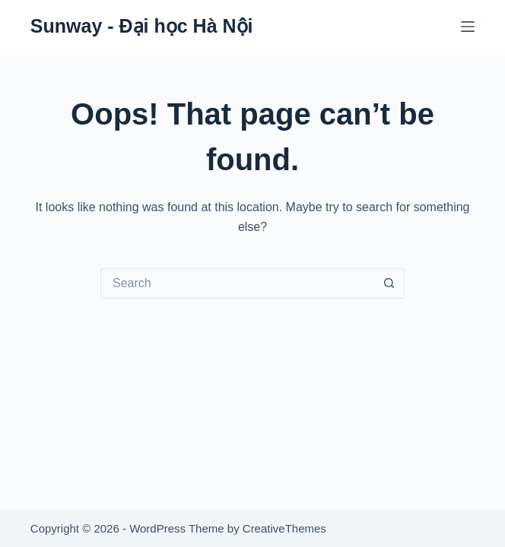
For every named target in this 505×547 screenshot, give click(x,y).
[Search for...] (237, 283)
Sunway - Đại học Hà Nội (141, 25)
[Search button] (389, 283)
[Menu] (468, 26)
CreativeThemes (284, 528)
